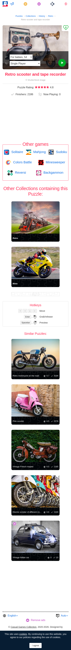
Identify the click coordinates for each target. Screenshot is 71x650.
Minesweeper (55, 162)
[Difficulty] (21, 57)
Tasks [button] (26, 4)
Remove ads (38, 620)
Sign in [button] (66, 4)
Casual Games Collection (23, 627)
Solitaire (16, 152)
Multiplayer (12, 4)
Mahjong (39, 152)
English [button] (12, 615)
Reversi (20, 172)
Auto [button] (63, 615)
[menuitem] (12, 4)
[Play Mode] (25, 63)
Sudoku (61, 152)
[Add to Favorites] (65, 28)
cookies (23, 634)
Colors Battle (22, 162)
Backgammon (53, 172)
